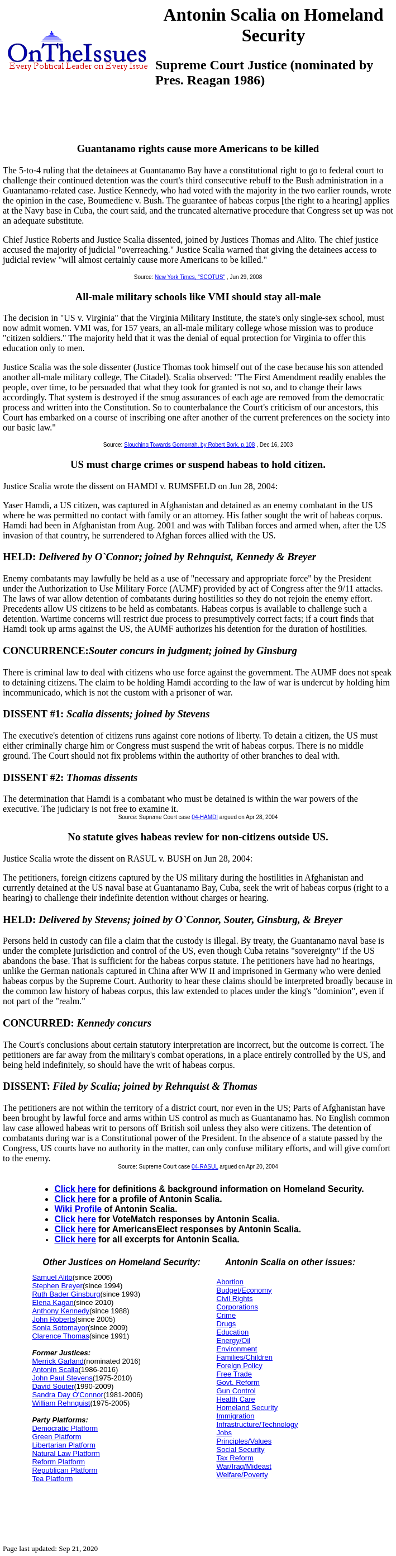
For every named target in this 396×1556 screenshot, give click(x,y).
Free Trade (234, 1374)
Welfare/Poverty (242, 1474)
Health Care (235, 1399)
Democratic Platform (65, 1428)
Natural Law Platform (65, 1453)
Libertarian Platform (63, 1445)
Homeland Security (247, 1407)
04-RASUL (205, 1167)
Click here (75, 1189)
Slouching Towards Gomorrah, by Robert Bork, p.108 (189, 445)
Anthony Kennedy (60, 1311)
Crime (226, 1315)
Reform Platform (58, 1462)
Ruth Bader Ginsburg (66, 1294)
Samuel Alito (52, 1277)
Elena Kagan (52, 1302)
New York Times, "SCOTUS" (190, 277)
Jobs (223, 1433)
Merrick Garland (57, 1361)
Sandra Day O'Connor (67, 1395)
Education (232, 1332)
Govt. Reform (237, 1382)
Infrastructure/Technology (257, 1424)
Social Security (240, 1449)
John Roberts (53, 1319)
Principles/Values (243, 1441)
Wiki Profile (78, 1209)
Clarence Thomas (60, 1336)
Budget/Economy (243, 1290)
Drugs (226, 1323)
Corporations (236, 1307)
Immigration (235, 1416)
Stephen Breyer (57, 1285)
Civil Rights (234, 1298)
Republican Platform (64, 1470)
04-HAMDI (205, 817)
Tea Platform (52, 1478)
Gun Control (235, 1391)
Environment (236, 1349)
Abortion (229, 1282)
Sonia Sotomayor (60, 1327)
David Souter (53, 1386)
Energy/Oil (233, 1340)
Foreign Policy (239, 1365)
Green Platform (56, 1436)
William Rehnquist (61, 1403)
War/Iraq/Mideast (243, 1466)
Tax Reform (234, 1458)
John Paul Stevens (62, 1378)
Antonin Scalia (55, 1369)
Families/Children (244, 1357)
